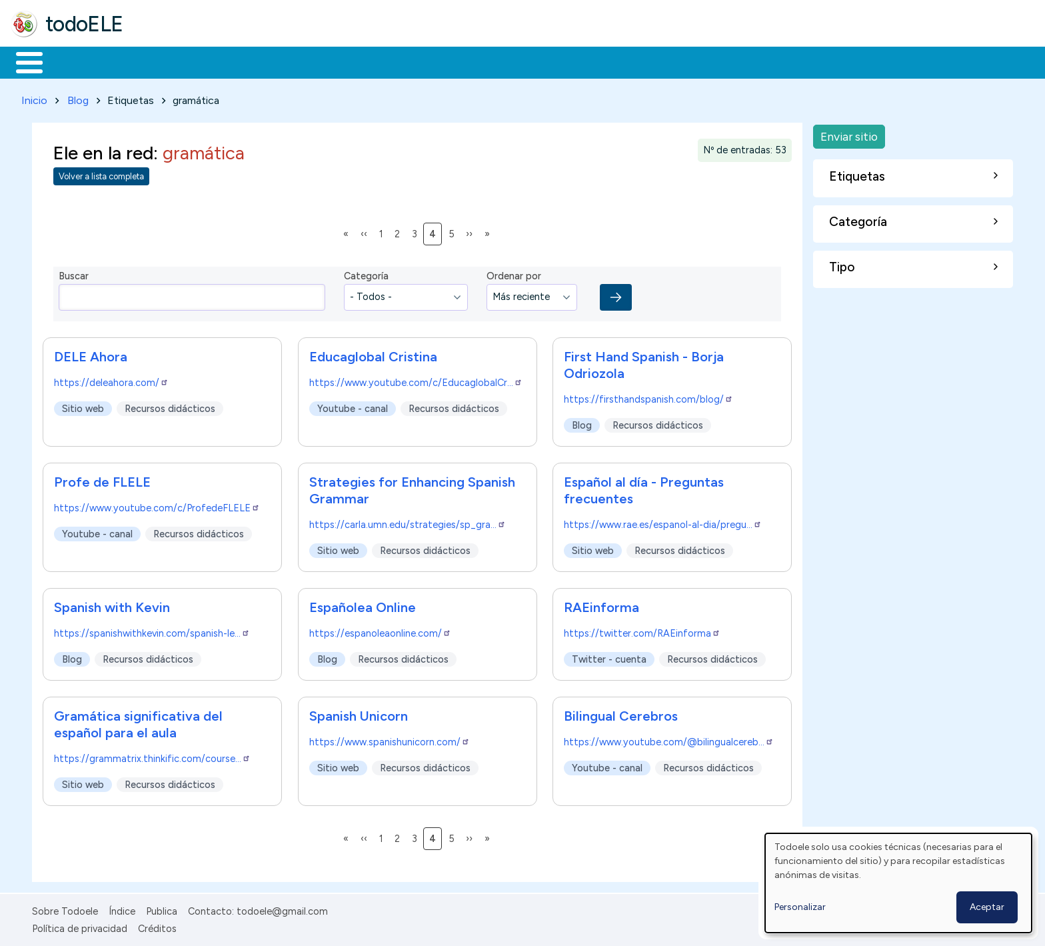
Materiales (74, 61)
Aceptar (987, 907)
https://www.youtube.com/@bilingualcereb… (669, 739)
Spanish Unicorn (358, 713)
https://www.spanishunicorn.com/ (389, 739)
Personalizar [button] (800, 907)
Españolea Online (362, 605)
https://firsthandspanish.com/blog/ (648, 397)
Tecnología (398, 61)
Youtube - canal (352, 406)
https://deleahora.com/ (111, 380)
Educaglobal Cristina (373, 354)
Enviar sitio (849, 134)
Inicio (22, 61)
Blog (78, 97)
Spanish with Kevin (112, 605)
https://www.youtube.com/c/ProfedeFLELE (157, 505)
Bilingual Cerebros (621, 713)
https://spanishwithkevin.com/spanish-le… (152, 631)
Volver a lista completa (101, 174)
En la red (315, 61)
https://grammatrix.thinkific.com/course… (152, 756)
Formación (160, 61)
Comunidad (488, 61)
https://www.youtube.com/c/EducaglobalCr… (415, 380)
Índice (122, 909)
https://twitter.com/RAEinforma (642, 631)
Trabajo (240, 61)
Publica (161, 909)
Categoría (366, 274)
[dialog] (898, 883)
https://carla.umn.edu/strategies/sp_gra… (407, 522)
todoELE (84, 24)
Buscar (547, 61)
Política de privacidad (79, 926)
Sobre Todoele (65, 909)
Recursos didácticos (170, 406)
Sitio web (83, 406)
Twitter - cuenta (609, 657)
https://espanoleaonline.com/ (380, 631)
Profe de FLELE (102, 479)
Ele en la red (103, 150)
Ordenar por (514, 274)
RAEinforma (601, 605)
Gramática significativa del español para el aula (138, 721)
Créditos (157, 926)
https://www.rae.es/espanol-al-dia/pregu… (663, 522)
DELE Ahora (90, 354)
